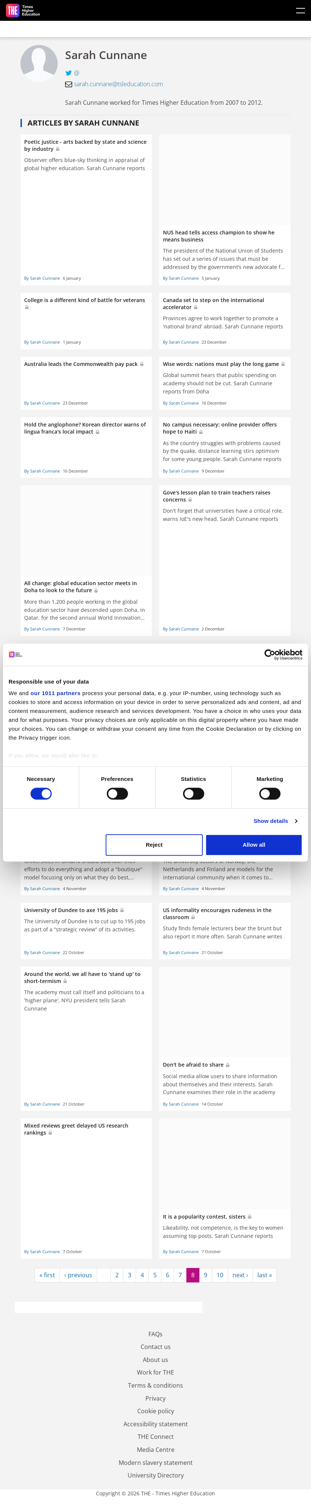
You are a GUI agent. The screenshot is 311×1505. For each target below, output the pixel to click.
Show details (271, 821)
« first (47, 1275)
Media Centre (155, 1450)
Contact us (156, 1347)
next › (240, 1275)
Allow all (254, 844)
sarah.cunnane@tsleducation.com (118, 84)
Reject (154, 844)
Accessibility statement (156, 1424)
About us (155, 1360)
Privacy (155, 1398)
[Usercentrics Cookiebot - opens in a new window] (269, 654)
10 (220, 1275)
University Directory (156, 1475)
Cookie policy (155, 1411)
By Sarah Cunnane (42, 278)
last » (264, 1275)
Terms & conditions (155, 1385)
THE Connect (156, 1437)
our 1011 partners (55, 693)
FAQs (155, 1334)
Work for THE (155, 1372)
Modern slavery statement (156, 1463)
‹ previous (78, 1275)
